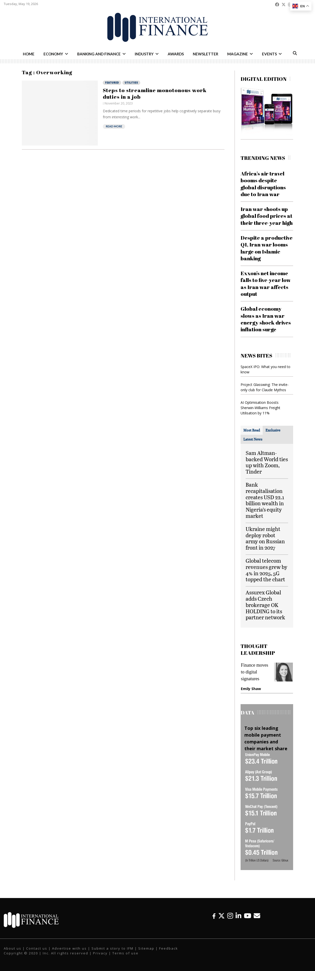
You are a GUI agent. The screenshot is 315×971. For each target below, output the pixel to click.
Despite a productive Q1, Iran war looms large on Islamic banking (267, 248)
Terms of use (125, 953)
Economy (53, 54)
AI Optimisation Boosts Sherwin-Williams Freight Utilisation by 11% (260, 407)
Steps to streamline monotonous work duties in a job (155, 93)
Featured (112, 82)
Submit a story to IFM (112, 948)
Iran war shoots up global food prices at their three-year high (267, 215)
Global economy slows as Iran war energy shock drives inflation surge (266, 319)
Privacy (100, 953)
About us (12, 948)
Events (269, 54)
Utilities (131, 82)
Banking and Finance (99, 54)
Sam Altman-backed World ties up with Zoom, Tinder (267, 462)
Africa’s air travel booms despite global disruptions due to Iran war (263, 184)
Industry (144, 54)
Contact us (36, 948)
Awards (176, 54)
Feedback (168, 948)
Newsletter (205, 54)
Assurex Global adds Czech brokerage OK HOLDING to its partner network (265, 605)
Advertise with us (69, 948)
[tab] (252, 430)
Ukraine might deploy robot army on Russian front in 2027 (265, 538)
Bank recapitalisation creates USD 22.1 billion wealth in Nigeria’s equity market (265, 500)
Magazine (237, 54)
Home (28, 54)
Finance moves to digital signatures (254, 672)
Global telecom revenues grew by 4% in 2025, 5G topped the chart (266, 570)
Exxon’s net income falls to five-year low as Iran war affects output (266, 283)
